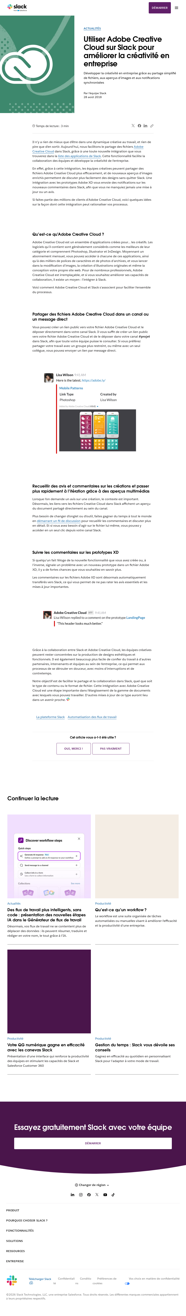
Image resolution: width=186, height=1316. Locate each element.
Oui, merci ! (73, 748)
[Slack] (17, 7)
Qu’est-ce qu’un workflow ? (121, 909)
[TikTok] (113, 1195)
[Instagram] (81, 1195)
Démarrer (160, 8)
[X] (97, 1195)
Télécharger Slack (40, 1280)
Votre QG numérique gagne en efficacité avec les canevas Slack (46, 1047)
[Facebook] (89, 1195)
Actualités (92, 28)
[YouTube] (105, 1195)
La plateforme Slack (50, 717)
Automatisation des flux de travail (92, 717)
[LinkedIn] (72, 1195)
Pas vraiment (111, 748)
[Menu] (176, 7)
